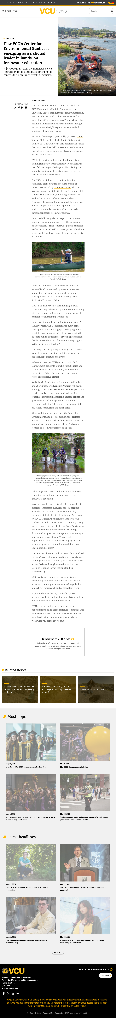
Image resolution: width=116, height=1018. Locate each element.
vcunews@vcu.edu (10, 988)
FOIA (67, 1013)
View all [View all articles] (58, 952)
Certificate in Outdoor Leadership (59, 389)
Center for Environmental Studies (59, 112)
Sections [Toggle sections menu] (10, 11)
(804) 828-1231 (8, 986)
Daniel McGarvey (62, 187)
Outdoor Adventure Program (56, 386)
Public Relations (9, 983)
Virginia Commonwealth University (29, 3)
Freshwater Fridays (70, 420)
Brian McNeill (39, 100)
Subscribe (105, 975)
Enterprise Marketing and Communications (20, 980)
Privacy (38, 1013)
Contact (30, 1013)
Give (111, 3)
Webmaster (59, 1013)
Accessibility (48, 1013)
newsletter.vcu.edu (67, 643)
